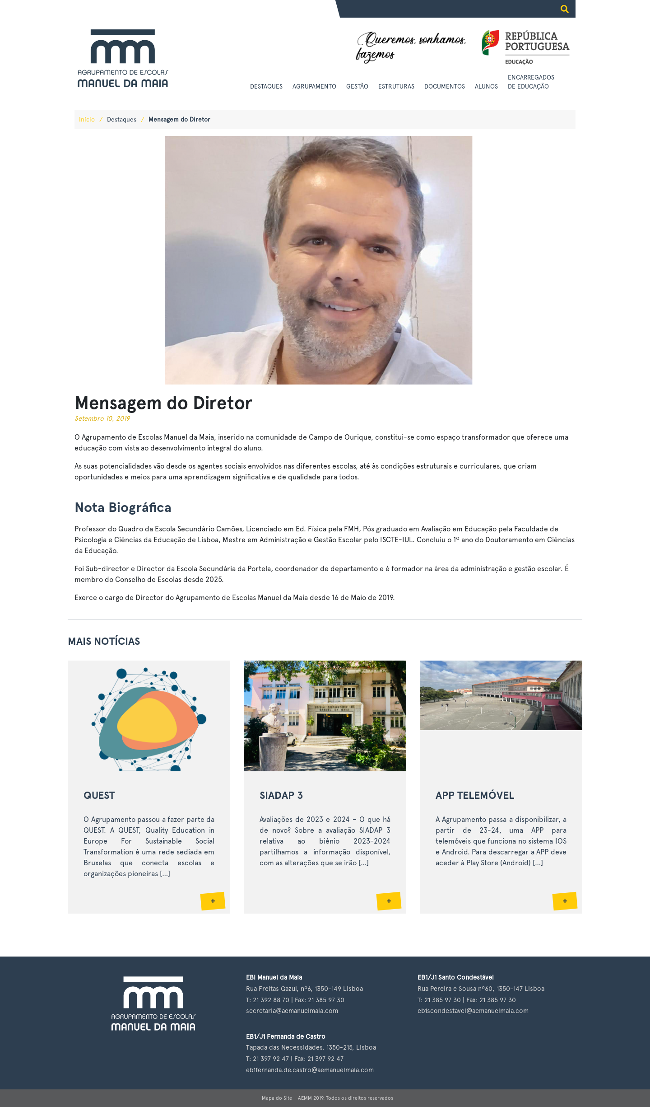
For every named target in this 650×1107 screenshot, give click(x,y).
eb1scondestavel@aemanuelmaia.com (473, 1010)
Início (87, 119)
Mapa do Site (277, 1098)
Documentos (444, 86)
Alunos (486, 86)
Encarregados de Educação (531, 82)
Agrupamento (314, 86)
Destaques (266, 86)
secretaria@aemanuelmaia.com (292, 1010)
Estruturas (396, 86)
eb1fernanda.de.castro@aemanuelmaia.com (310, 1070)
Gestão (357, 86)
